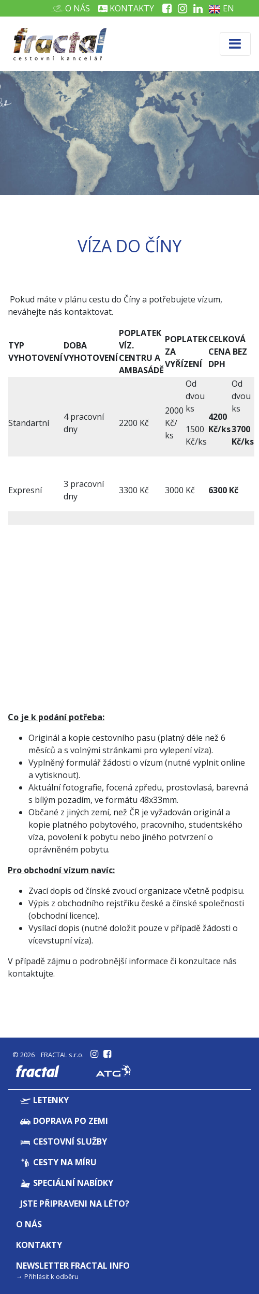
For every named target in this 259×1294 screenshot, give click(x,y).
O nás (73, 8)
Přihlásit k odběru (51, 1276)
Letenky (44, 1100)
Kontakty (126, 8)
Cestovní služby (63, 1141)
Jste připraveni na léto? (74, 1203)
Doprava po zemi (64, 1120)
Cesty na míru (58, 1162)
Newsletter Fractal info (73, 1265)
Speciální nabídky (66, 1183)
